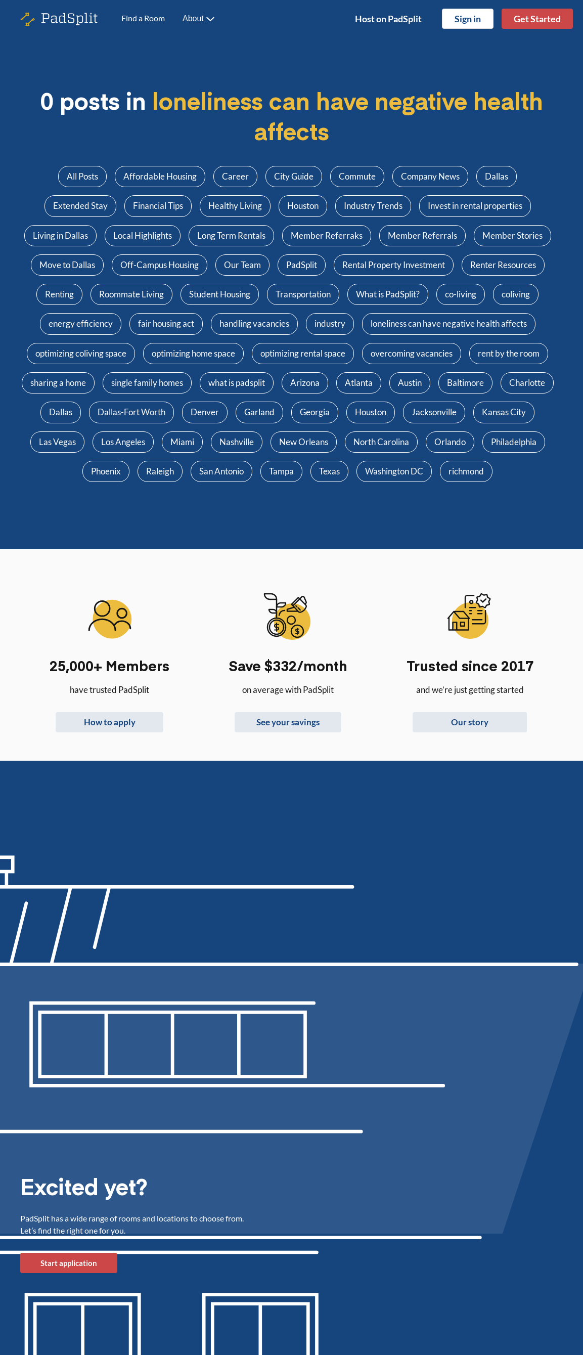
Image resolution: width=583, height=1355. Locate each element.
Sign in (468, 18)
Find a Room (143, 18)
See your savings (288, 722)
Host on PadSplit (388, 18)
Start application (68, 1262)
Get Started (537, 18)
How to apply (110, 722)
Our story (469, 722)
